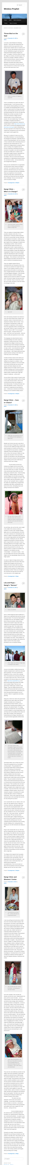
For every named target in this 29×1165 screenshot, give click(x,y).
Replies (17, 182)
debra (5, 39)
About (10, 20)
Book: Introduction (17, 20)
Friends (5, 23)
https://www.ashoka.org (19, 123)
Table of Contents (13, 23)
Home (5, 20)
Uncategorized (11, 182)
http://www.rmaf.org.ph (9, 127)
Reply (16, 576)
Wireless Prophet (11, 9)
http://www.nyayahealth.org (13, 680)
